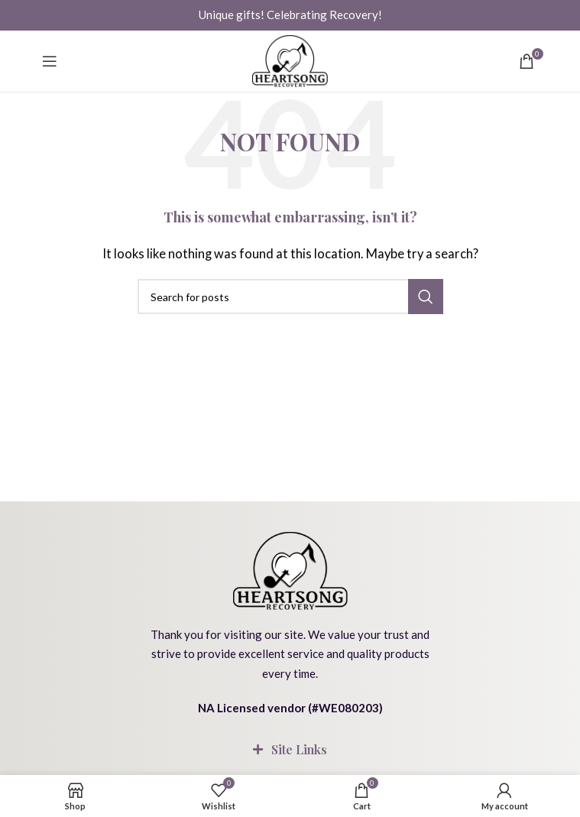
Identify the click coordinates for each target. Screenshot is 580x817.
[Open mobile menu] (50, 61)
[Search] (290, 296)
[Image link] (290, 568)
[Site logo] (290, 61)
